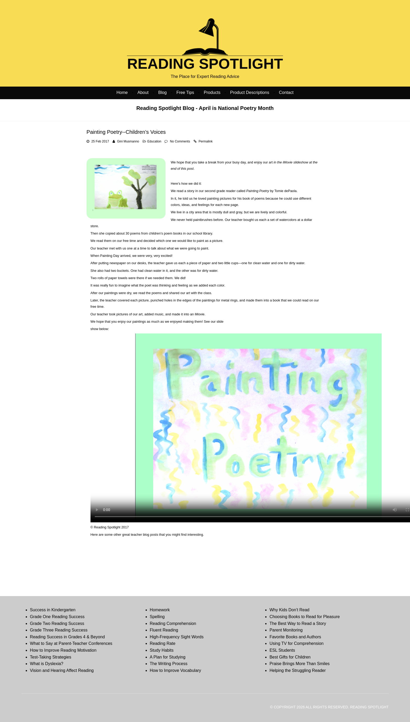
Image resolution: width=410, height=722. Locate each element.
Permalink (205, 141)
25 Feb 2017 (100, 141)
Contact (286, 92)
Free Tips (185, 92)
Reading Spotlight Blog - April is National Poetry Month (205, 108)
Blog (162, 92)
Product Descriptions (249, 92)
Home (122, 92)
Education (154, 141)
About (142, 92)
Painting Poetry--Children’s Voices (126, 132)
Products (212, 92)
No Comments (180, 141)
